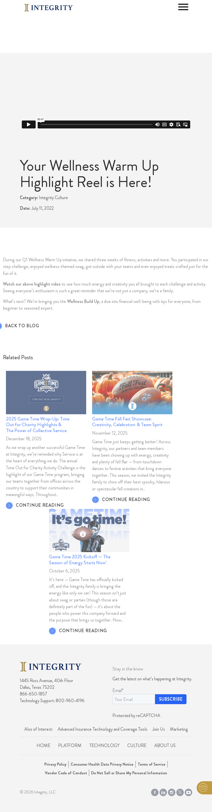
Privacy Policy (55, 764)
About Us (165, 745)
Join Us (158, 729)
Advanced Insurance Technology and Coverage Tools (102, 729)
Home (43, 745)
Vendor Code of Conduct (66, 773)
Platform (69, 745)
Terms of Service (151, 764)
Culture (136, 745)
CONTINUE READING (40, 515)
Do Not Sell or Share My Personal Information (129, 773)
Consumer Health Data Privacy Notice (102, 764)
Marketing (179, 729)
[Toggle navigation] (183, 7)
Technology (104, 745)
